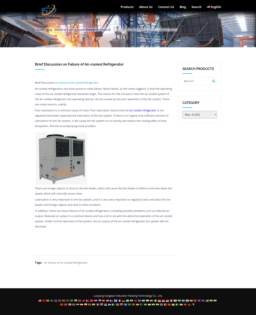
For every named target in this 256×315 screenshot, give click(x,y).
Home (40, 29)
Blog (183, 7)
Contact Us (166, 7)
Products (127, 7)
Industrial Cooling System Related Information (83, 29)
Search (196, 7)
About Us (146, 7)
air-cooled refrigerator (142, 110)
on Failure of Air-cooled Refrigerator (77, 82)
